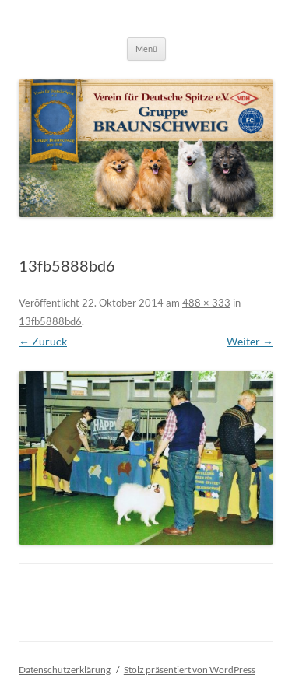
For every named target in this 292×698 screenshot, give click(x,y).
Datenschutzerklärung (65, 669)
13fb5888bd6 (50, 321)
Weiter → (250, 341)
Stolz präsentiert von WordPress (189, 669)
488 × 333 (206, 302)
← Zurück (43, 341)
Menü (146, 49)
